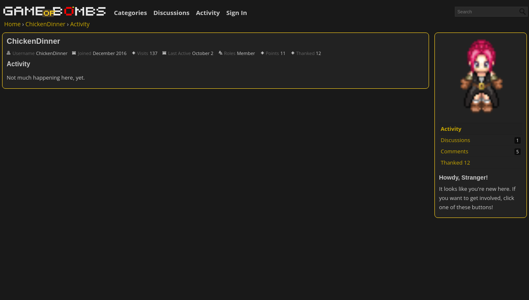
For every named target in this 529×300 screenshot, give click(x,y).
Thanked (455, 162)
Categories (130, 12)
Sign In (236, 12)
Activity (208, 12)
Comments (454, 151)
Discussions (171, 12)
